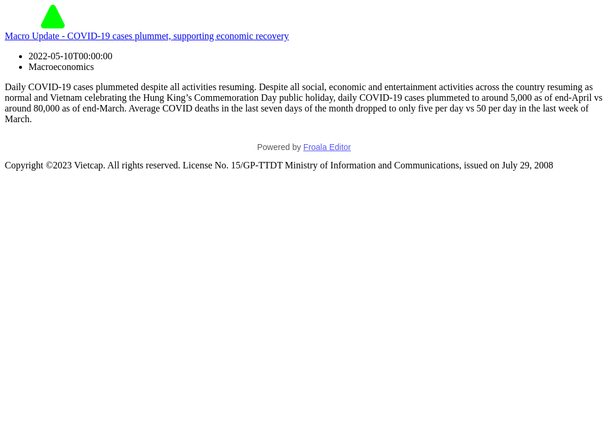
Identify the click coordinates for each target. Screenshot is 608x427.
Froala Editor (327, 147)
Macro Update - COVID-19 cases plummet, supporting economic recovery (147, 36)
